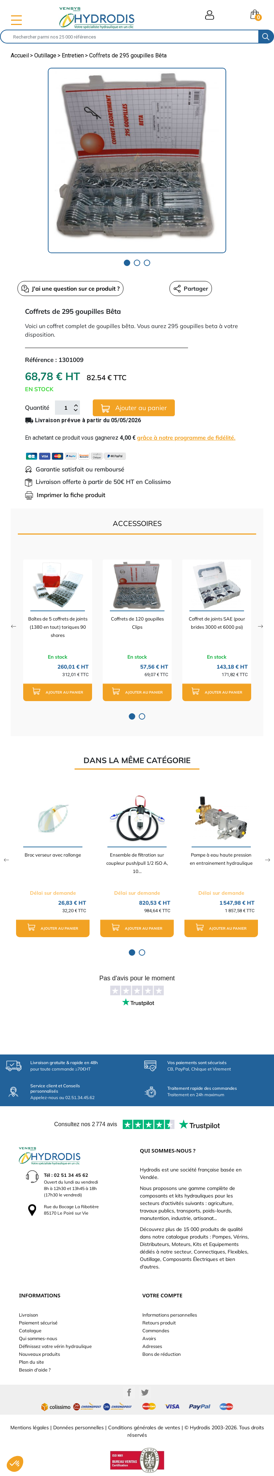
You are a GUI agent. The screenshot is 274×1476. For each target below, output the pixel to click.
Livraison (28, 1315)
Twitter (145, 1392)
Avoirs (149, 1338)
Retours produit (159, 1323)
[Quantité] (65, 407)
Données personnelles (78, 1427)
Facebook (129, 1392)
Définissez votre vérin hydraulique (55, 1346)
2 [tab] (137, 263)
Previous (13, 626)
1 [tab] (127, 263)
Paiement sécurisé (38, 1323)
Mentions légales (29, 1427)
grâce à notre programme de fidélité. (186, 437)
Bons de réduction (161, 1354)
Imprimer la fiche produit (65, 495)
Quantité (37, 407)
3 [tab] (147, 263)
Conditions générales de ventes (144, 1427)
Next (260, 626)
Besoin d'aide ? (35, 1370)
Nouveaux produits (39, 1354)
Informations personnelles (169, 1315)
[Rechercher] (129, 36)
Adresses (152, 1346)
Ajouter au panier (134, 408)
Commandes (155, 1330)
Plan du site (31, 1362)
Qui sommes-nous (38, 1338)
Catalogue (30, 1330)
